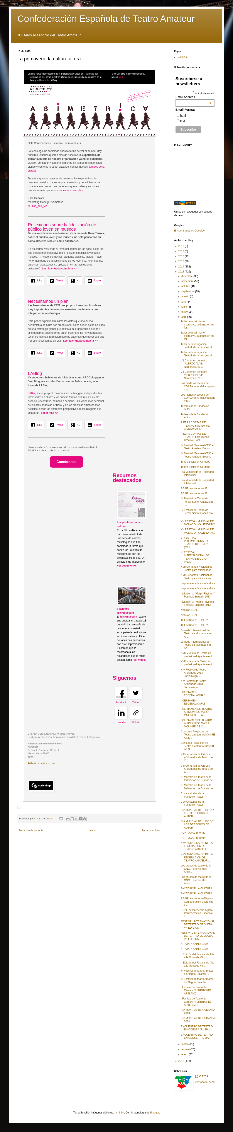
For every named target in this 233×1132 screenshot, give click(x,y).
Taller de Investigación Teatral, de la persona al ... (198, 346)
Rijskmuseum (129, 616)
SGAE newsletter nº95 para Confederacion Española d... (197, 901)
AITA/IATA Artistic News (194, 944)
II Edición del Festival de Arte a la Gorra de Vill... (197, 956)
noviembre (187, 281)
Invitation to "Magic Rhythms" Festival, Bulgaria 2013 (198, 595)
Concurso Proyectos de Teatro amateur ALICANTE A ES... (198, 734)
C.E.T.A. (204, 1076)
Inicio (92, 830)
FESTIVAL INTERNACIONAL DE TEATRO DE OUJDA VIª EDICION (198, 924)
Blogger (154, 1112)
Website (136, 722)
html (183, 115)
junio (184, 306)
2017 (181, 251)
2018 (181, 246)
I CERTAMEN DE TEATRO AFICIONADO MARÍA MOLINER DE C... (196, 712)
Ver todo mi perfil (204, 1082)
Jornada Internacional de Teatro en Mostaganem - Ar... (196, 633)
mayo (185, 311)
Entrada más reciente (31, 830)
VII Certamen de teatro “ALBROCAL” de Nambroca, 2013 (194, 363)
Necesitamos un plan (48, 301)
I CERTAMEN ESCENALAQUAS (193, 694)
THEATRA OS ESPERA (194, 620)
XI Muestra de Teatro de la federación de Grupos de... (198, 779)
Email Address (194, 97)
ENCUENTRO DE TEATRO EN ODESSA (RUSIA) (197, 1028)
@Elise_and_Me (37, 206)
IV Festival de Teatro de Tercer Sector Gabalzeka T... (197, 501)
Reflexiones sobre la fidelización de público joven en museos (62, 227)
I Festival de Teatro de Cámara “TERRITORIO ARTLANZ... (196, 990)
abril (184, 316)
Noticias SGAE (189, 609)
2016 (181, 256)
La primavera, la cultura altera (198, 583)
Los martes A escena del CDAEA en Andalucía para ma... (198, 386)
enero (185, 1054)
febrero (185, 1049)
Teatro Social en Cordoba (195, 461)
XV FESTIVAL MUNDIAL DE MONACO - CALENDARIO (198, 523)
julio (184, 301)
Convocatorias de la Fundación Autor (192, 795)
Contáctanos (66, 462)
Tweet (59, 280)
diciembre (187, 276)
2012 (181, 1060)
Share (97, 280)
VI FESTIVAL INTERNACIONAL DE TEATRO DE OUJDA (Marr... (195, 542)
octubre (186, 286)
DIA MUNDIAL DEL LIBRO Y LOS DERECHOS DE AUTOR (197, 813)
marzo (185, 1044)
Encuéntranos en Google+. (189, 230)
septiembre (188, 291)
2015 (181, 261)
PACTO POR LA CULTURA (197, 888)
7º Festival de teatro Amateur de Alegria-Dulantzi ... (197, 972)
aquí (120, 77)
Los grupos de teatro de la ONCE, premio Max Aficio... (196, 868)
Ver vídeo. (139, 659)
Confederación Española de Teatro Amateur (106, 19)
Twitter (135, 702)
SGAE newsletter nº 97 (194, 488)
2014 (181, 266)
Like (39, 280)
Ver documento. (127, 565)
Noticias (182, 57)
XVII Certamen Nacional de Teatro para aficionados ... (197, 568)
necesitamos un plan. (71, 190)
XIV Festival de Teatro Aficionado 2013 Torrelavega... (193, 672)
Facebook (121, 702)
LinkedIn (121, 722)
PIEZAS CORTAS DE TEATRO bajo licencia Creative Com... (195, 425)
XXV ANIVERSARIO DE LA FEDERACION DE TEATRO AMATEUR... (197, 846)
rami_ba (119, 1112)
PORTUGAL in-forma (193, 832)
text (182, 121)
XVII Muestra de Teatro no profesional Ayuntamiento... (198, 655)
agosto (185, 296)
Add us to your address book (42, 763)
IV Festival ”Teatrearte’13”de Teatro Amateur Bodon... (197, 447)
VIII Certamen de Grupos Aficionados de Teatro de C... (197, 757)
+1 (78, 280)
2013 (181, 271)
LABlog (35, 373)
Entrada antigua (151, 830)
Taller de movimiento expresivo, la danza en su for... (197, 324)
